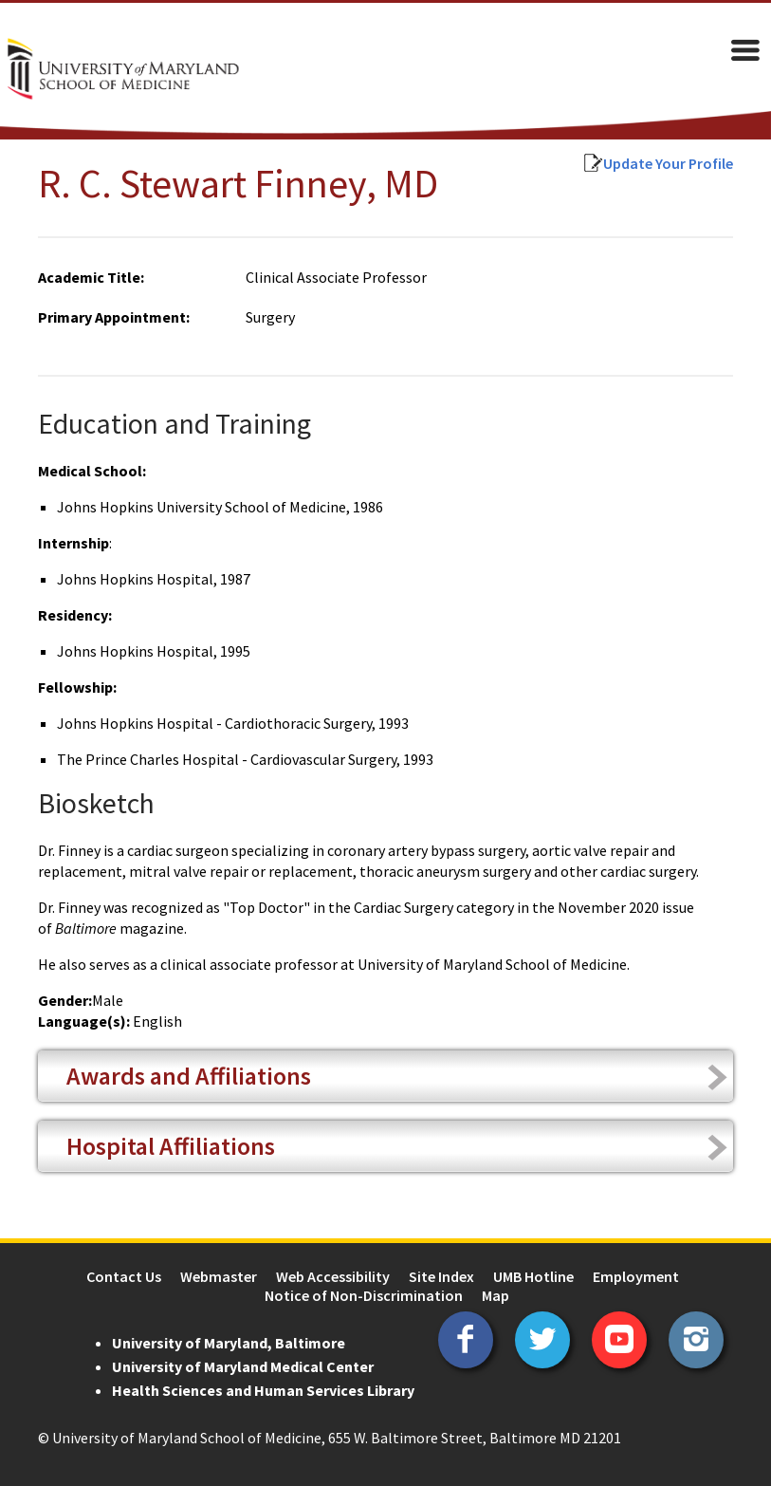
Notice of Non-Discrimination (364, 1295)
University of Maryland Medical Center (243, 1366)
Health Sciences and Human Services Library (263, 1390)
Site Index (441, 1276)
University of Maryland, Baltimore (228, 1342)
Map (495, 1295)
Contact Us (123, 1276)
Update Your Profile (668, 163)
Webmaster (218, 1276)
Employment (636, 1276)
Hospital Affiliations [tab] (170, 1145)
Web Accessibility (333, 1276)
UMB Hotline (533, 1276)
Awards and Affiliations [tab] (188, 1075)
